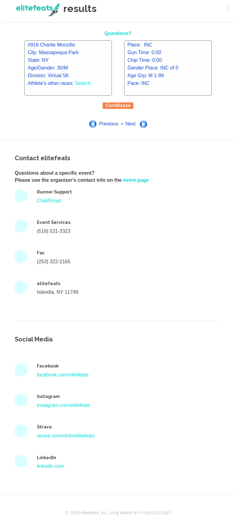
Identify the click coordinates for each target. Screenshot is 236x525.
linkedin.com (50, 466)
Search (83, 83)
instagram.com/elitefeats (63, 405)
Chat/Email (49, 200)
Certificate (118, 105)
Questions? (118, 33)
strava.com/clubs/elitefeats (66, 435)
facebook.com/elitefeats (62, 374)
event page (136, 180)
